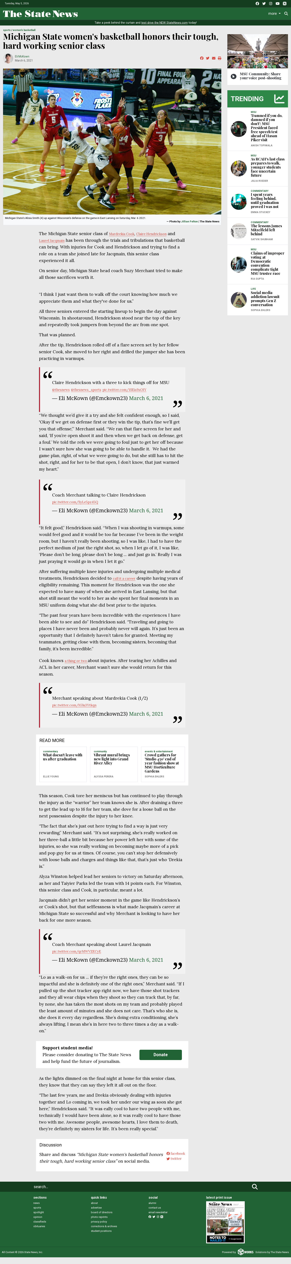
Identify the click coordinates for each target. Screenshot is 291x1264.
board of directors (101, 1218)
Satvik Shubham (262, 239)
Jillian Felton (189, 221)
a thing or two (79, 660)
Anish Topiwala (261, 145)
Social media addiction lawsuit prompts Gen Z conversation (265, 298)
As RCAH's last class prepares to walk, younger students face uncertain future (268, 167)
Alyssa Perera (103, 776)
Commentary (182, 13)
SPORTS (7, 30)
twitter (170, 1161)
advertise (96, 1214)
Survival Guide (155, 13)
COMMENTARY (50, 751)
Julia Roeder (259, 180)
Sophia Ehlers (154, 776)
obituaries (39, 1232)
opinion (37, 1223)
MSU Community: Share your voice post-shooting (261, 75)
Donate (274, 13)
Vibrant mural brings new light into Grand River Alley (112, 758)
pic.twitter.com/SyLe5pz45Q (81, 501)
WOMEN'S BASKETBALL (24, 30)
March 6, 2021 (146, 398)
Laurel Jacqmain (63, 240)
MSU (253, 112)
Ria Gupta (257, 278)
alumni (152, 1209)
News (99, 13)
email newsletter (158, 1218)
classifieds (39, 1228)
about (94, 1209)
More (256, 13)
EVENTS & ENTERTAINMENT (159, 751)
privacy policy (99, 1228)
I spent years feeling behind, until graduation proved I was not (265, 200)
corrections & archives (104, 1232)
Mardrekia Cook (125, 233)
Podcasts (208, 13)
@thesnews (63, 389)
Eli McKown (22, 56)
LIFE (253, 289)
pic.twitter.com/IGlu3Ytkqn (80, 705)
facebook (173, 1154)
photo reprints (99, 1223)
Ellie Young (51, 776)
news (36, 1209)
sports (37, 1214)
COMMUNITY (100, 751)
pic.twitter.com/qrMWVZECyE (83, 951)
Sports (130, 13)
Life (114, 13)
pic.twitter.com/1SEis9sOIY (143, 389)
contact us (155, 1214)
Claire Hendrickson (162, 233)
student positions (101, 1237)
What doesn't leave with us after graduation (62, 756)
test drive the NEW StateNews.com (164, 22)
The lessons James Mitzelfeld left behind (266, 229)
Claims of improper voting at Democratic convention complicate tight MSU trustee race (267, 263)
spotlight (38, 1218)
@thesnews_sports (95, 389)
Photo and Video (234, 13)
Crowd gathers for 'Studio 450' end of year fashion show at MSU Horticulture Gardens (162, 763)
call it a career (127, 578)
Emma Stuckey (260, 212)
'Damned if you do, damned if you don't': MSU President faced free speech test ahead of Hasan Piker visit (267, 127)
